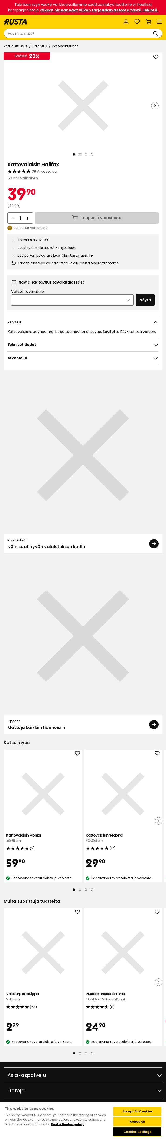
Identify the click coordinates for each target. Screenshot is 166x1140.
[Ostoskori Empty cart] (148, 21)
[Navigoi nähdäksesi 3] (86, 154)
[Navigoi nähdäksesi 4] (92, 154)
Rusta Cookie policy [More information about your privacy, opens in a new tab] (67, 1124)
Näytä (145, 300)
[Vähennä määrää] (13, 218)
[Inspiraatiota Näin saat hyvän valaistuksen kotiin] (83, 464)
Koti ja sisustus (15, 46)
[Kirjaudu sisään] (126, 21)
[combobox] (78, 33)
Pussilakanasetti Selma (123, 996)
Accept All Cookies (137, 1111)
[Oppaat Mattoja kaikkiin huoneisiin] (83, 645)
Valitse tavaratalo (27, 291)
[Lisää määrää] (27, 218)
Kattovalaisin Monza (43, 838)
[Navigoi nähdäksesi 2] (80, 154)
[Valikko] (159, 21)
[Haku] (156, 33)
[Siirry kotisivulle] (15, 22)
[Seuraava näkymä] (155, 105)
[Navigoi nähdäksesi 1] (74, 154)
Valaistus (40, 46)
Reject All (137, 1121)
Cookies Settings (137, 1132)
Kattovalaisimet (65, 46)
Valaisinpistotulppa (43, 996)
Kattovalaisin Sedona (123, 838)
